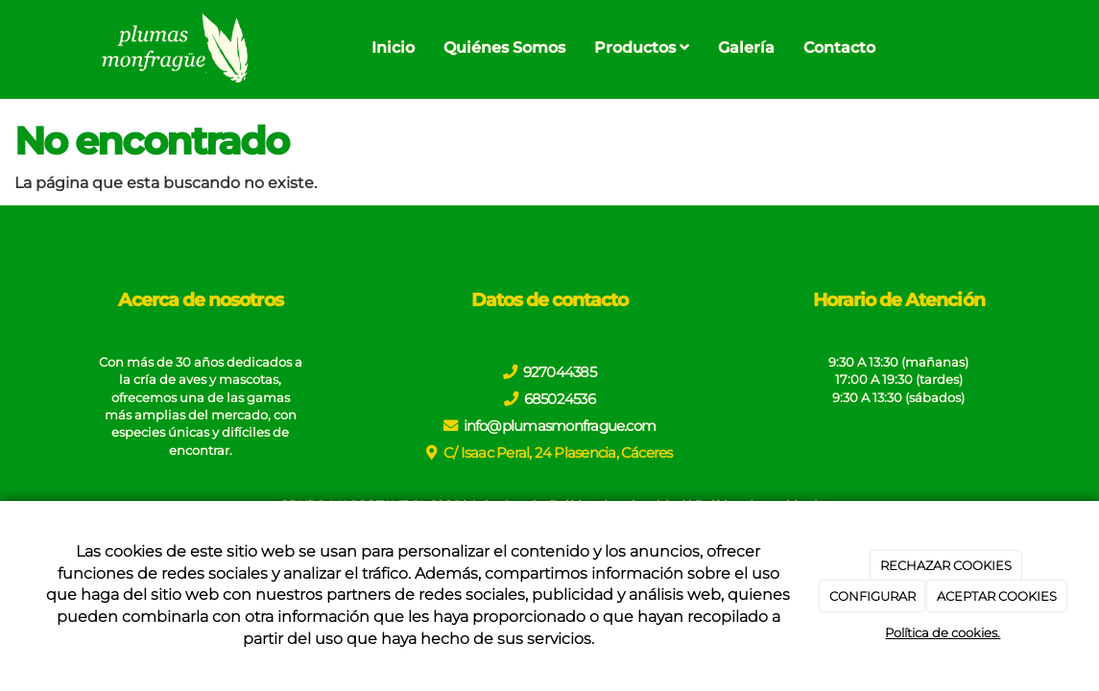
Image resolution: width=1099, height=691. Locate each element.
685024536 (559, 399)
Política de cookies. (942, 632)
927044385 (559, 372)
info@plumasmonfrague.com (560, 426)
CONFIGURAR (872, 596)
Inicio (393, 47)
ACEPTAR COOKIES (997, 596)
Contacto (839, 47)
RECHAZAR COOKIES (946, 565)
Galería (746, 47)
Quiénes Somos (504, 47)
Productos (641, 47)
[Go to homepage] (173, 48)
